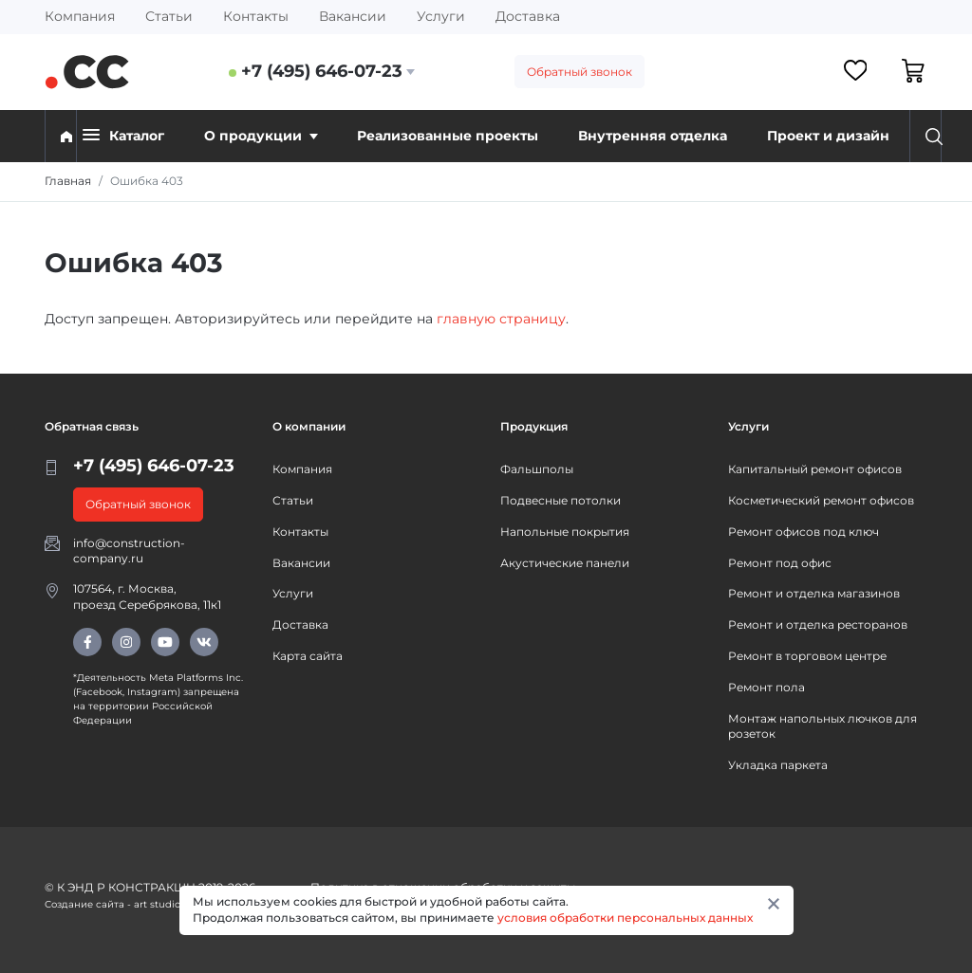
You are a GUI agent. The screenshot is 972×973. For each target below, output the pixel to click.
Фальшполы (536, 469)
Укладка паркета (778, 765)
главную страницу (501, 318)
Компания (80, 16)
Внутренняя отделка (652, 135)
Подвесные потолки (560, 500)
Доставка (527, 16)
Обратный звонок (579, 71)
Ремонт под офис (780, 563)
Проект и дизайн (828, 135)
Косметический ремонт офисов (821, 500)
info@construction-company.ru (129, 551)
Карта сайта (307, 656)
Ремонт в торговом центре (807, 656)
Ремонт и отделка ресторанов (817, 624)
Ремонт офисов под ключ (803, 531)
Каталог (123, 135)
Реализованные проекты (447, 135)
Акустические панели (564, 563)
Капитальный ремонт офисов (815, 469)
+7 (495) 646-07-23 (321, 71)
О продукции (261, 135)
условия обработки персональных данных (625, 917)
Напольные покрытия (564, 531)
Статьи (169, 16)
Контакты (256, 16)
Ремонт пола (766, 687)
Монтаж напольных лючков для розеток (822, 726)
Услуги (441, 16)
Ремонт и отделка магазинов (814, 593)
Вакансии (352, 16)
